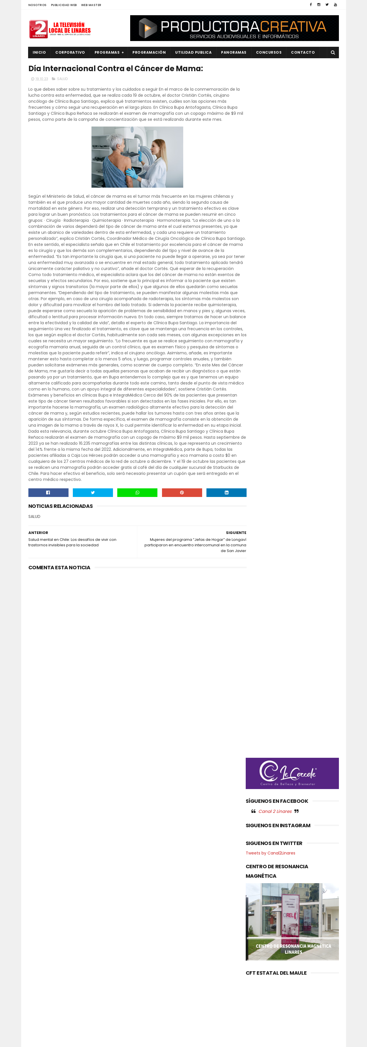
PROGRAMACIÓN (149, 52)
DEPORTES (41, 937)
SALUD (62, 79)
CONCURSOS (269, 52)
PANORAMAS (234, 52)
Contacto (303, 52)
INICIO (39, 52)
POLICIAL (40, 985)
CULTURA (40, 927)
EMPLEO (39, 956)
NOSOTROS (37, 5)
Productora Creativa (183, 1040)
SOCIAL (39, 1024)
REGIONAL (41, 1005)
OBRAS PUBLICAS (47, 976)
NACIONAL (41, 966)
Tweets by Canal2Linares (270, 343)
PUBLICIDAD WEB (64, 5)
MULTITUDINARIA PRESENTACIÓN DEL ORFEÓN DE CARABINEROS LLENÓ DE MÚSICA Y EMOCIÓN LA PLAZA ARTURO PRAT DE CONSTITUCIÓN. (181, 979)
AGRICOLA (41, 918)
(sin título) (145, 918)
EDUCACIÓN (43, 947)
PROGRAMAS (107, 52)
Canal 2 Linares (275, 301)
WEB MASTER (91, 5)
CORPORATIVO (70, 52)
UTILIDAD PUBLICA (193, 52)
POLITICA (40, 995)
